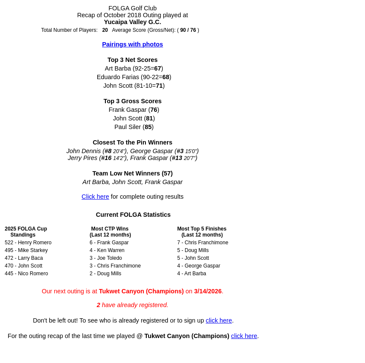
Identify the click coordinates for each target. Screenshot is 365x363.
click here (219, 320)
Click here (95, 196)
